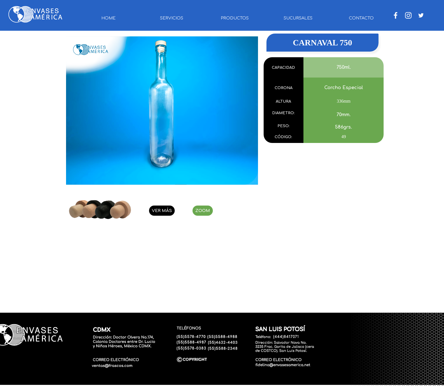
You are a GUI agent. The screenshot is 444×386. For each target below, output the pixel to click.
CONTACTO (361, 18)
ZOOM (202, 210)
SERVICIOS (171, 18)
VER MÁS (162, 210)
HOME (108, 18)
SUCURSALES (298, 18)
